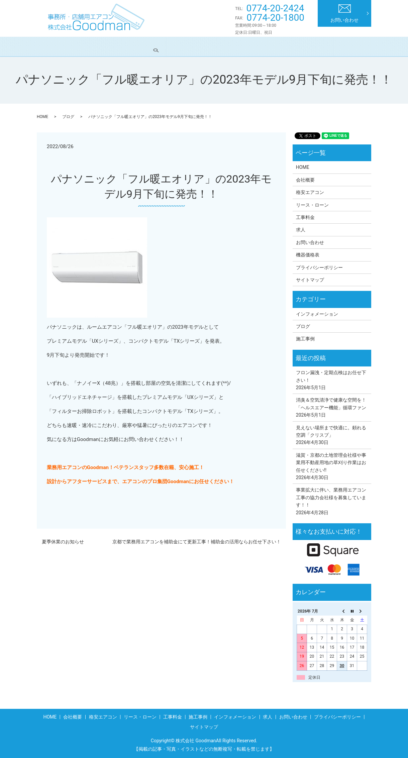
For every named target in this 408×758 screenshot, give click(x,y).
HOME (57, 46)
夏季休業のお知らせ (63, 541)
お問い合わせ (344, 13)
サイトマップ (310, 280)
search (357, 46)
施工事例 (246, 46)
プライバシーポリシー (319, 267)
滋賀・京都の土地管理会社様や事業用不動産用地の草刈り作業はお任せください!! (331, 462)
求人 (333, 46)
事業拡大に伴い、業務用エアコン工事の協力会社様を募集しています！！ (331, 497)
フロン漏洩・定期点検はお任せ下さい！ (331, 376)
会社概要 (88, 46)
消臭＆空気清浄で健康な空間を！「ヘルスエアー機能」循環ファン (331, 403)
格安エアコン (127, 46)
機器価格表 (307, 254)
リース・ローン (172, 46)
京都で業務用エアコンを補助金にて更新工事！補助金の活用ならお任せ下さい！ (196, 541)
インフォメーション (292, 46)
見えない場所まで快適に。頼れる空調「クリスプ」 (331, 431)
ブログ (68, 116)
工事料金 (213, 46)
